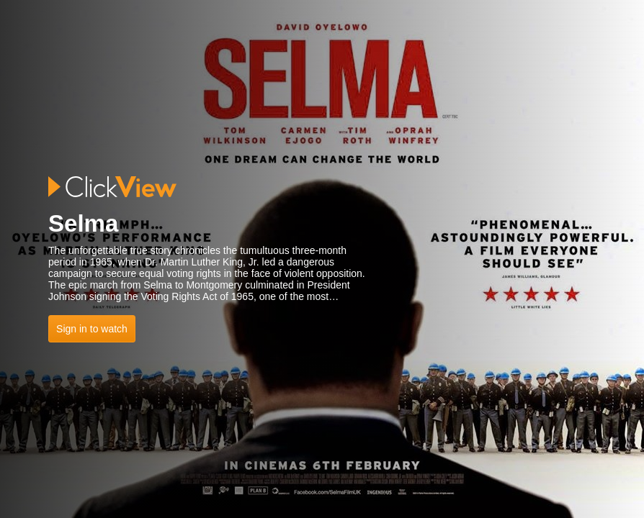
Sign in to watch (92, 329)
